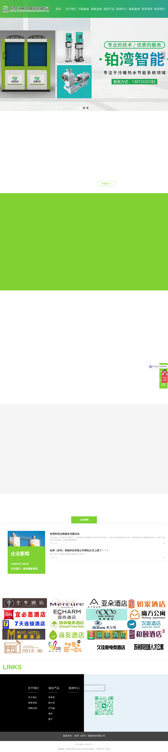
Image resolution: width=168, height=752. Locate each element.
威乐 (50, 713)
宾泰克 (51, 697)
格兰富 (51, 703)
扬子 (50, 719)
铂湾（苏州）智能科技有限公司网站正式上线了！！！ (79, 550)
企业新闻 (84, 520)
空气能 (51, 708)
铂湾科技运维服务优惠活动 (64, 534)
